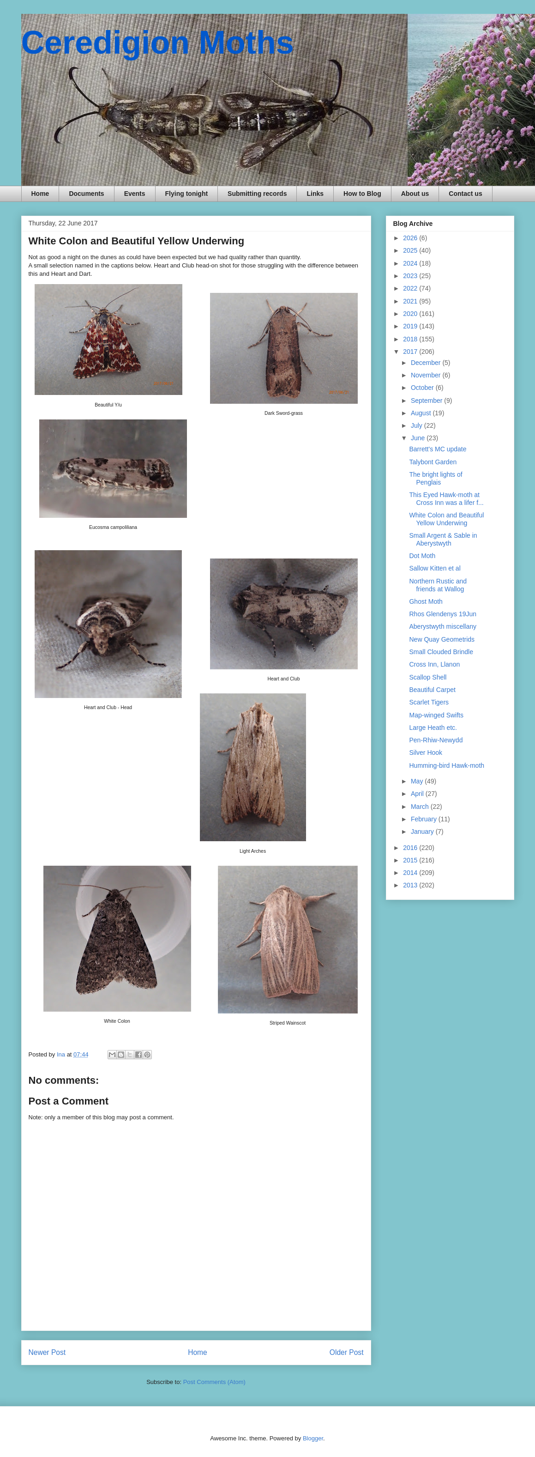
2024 (411, 263)
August (422, 413)
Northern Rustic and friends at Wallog (438, 585)
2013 (411, 885)
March (421, 806)
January (423, 831)
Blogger (313, 1438)
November (426, 375)
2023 (411, 275)
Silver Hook (425, 752)
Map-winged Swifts (436, 715)
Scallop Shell (427, 677)
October (423, 387)
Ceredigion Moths (157, 42)
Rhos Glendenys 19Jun (442, 614)
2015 (411, 860)
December (426, 362)
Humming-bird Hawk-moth (446, 765)
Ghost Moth (425, 601)
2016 (411, 847)
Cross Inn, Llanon (434, 664)
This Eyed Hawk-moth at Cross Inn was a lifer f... (446, 498)
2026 (411, 238)
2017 (411, 351)
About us (415, 193)
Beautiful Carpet (432, 689)
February (425, 819)
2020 (411, 313)
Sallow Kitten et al (434, 568)
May (418, 781)
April (418, 793)
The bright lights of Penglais (435, 478)
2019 (411, 326)
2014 (411, 872)
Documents (86, 193)
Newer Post (47, 1352)
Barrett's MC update (437, 449)
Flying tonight (186, 193)
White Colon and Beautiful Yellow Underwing (446, 519)
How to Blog (362, 193)
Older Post (347, 1352)
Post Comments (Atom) (214, 1381)
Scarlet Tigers (429, 702)
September (427, 400)
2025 (411, 250)
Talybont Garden (433, 462)
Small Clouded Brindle (441, 652)
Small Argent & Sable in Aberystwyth (443, 539)
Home (40, 193)
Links (315, 193)
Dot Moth (422, 555)
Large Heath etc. (433, 727)
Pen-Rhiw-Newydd (436, 740)
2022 (411, 288)
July (417, 425)
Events (134, 193)
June (419, 438)
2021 (411, 301)
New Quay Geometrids (442, 639)
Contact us (465, 193)
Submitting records (257, 193)
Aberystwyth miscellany (442, 626)
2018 (411, 339)
